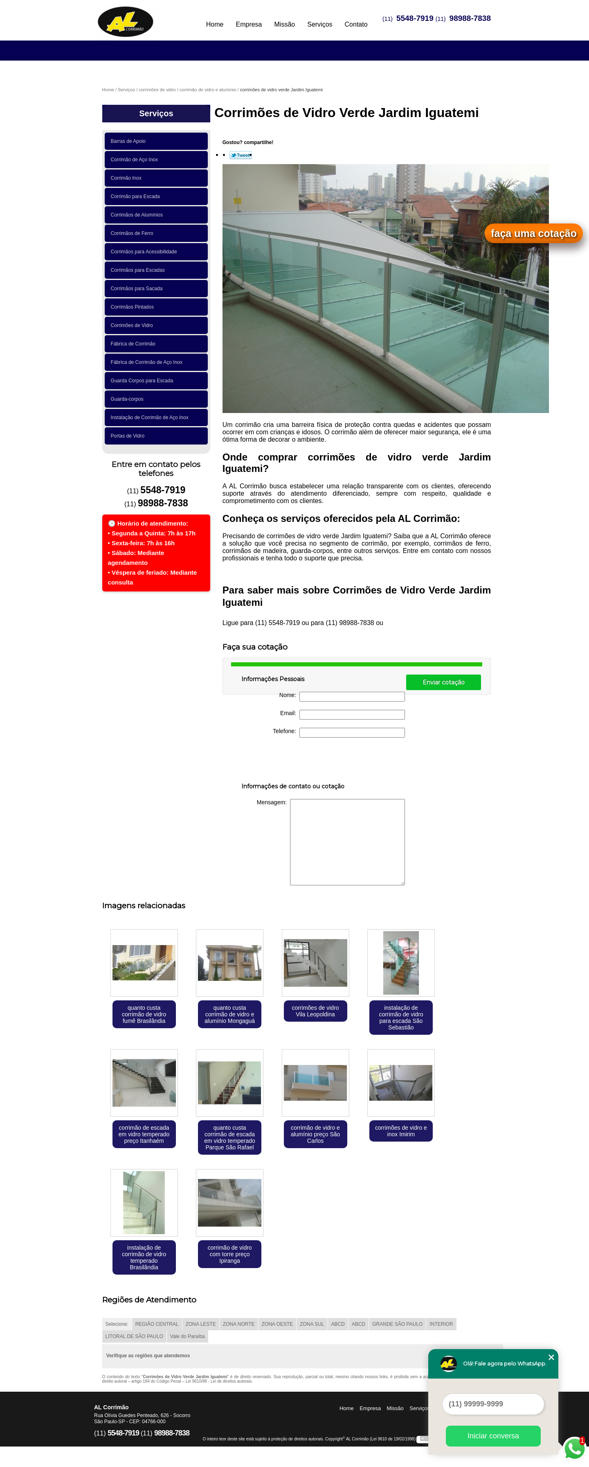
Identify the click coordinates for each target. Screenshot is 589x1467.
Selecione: (117, 1324)
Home (215, 24)
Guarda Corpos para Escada (143, 381)
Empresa (249, 24)
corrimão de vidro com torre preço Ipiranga (229, 1254)
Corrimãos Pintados (134, 307)
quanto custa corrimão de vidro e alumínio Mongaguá (230, 1014)
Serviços (319, 24)
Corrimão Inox (127, 178)
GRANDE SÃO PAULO (397, 1324)
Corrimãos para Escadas (139, 270)
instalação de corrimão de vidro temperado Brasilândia (144, 1257)
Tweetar (240, 155)
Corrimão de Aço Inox (136, 159)
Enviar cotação (444, 682)
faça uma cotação (534, 233)
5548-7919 (415, 18)
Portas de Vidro (129, 436)
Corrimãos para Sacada (138, 288)
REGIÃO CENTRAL (157, 1324)
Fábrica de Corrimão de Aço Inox (148, 362)
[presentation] (293, 762)
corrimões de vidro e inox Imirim (401, 1130)
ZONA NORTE (239, 1324)
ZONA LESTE (201, 1324)
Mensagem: (331, 842)
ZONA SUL (312, 1324)
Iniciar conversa (493, 1436)
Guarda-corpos (128, 399)
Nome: (342, 697)
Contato (356, 24)
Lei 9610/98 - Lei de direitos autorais (219, 1381)
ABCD (338, 1324)
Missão (284, 24)
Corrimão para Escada (137, 196)
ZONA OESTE (277, 1324)
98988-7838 (470, 18)
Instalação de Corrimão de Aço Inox (151, 417)
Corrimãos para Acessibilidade (145, 252)
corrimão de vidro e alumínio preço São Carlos (315, 1134)
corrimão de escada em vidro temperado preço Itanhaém (144, 1134)
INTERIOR (441, 1324)
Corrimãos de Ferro (133, 233)
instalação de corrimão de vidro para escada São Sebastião (401, 1017)
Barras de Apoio (129, 141)
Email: (342, 715)
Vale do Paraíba (187, 1336)
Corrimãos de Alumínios (138, 215)
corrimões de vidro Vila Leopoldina (315, 1011)
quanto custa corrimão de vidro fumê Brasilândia (144, 1014)
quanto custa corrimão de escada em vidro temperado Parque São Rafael (229, 1137)
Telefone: (339, 733)
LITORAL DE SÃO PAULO (134, 1336)
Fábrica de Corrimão (134, 344)
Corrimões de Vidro (133, 325)
